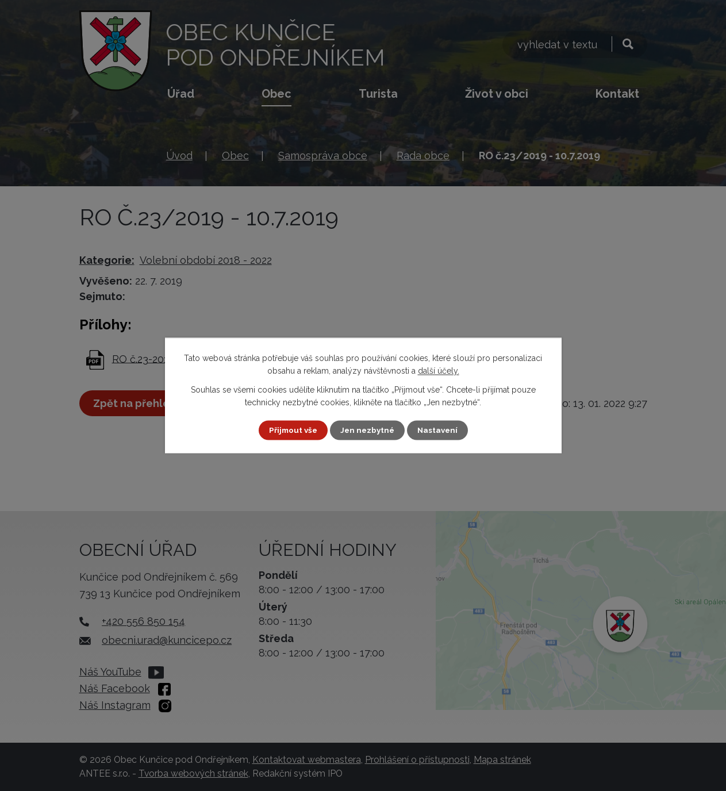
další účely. (438, 370)
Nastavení (439, 430)
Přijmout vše (291, 430)
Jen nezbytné (367, 430)
